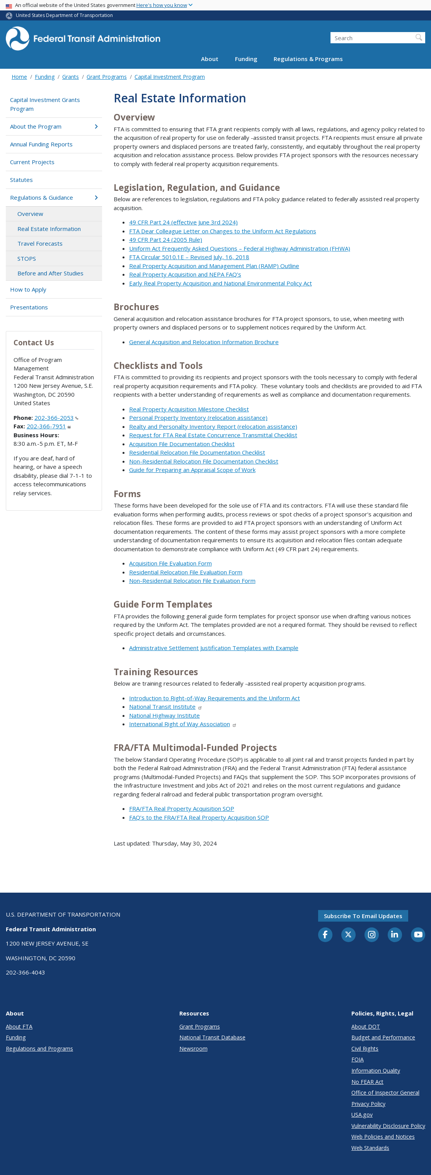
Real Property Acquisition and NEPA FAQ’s (185, 274)
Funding (246, 59)
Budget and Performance (383, 1037)
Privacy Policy (368, 1103)
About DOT (365, 1026)
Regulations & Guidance (53, 197)
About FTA (19, 1026)
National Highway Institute (164, 715)
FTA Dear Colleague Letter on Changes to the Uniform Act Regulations (222, 231)
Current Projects (32, 162)
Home (19, 76)
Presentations (29, 307)
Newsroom (193, 1048)
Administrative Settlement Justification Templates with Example (213, 648)
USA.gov (362, 1114)
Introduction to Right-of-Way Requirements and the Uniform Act (214, 698)
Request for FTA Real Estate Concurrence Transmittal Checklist (213, 435)
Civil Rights (364, 1048)
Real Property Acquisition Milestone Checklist (189, 409)
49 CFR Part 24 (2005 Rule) (165, 239)
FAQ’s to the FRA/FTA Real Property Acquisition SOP (199, 817)
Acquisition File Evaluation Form (170, 563)
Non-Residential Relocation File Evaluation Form (192, 580)
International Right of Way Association (183, 724)
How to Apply (28, 289)
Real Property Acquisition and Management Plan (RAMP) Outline (214, 266)
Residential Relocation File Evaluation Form (185, 572)
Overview (30, 213)
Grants (70, 76)
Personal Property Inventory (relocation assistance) (198, 417)
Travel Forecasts (40, 243)
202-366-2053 (56, 417)
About (209, 59)
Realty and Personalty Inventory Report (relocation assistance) (213, 426)
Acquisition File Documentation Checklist (182, 444)
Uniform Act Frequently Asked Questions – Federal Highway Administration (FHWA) (239, 248)
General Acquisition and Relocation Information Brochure (204, 342)
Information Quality (375, 1070)
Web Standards (370, 1147)
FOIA (357, 1059)
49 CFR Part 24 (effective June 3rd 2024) (183, 222)
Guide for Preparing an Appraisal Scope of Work (192, 470)
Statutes (21, 179)
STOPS (26, 258)
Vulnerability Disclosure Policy (388, 1125)
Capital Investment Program (170, 76)
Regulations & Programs (308, 59)
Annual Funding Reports (41, 144)
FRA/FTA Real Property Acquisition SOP (181, 808)
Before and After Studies (50, 273)
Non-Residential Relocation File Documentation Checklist (203, 461)
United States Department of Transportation (64, 15)
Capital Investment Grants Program (45, 104)
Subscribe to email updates (363, 916)
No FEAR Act (367, 1081)
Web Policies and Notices (383, 1136)
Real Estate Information (49, 229)
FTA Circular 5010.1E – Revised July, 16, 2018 (189, 257)
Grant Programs (107, 76)
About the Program (53, 126)
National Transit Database (212, 1037)
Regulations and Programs (39, 1048)
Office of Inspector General (385, 1092)
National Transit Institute (166, 706)
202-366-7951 (49, 426)
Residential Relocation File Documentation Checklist (197, 452)
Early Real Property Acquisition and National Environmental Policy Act (220, 283)
